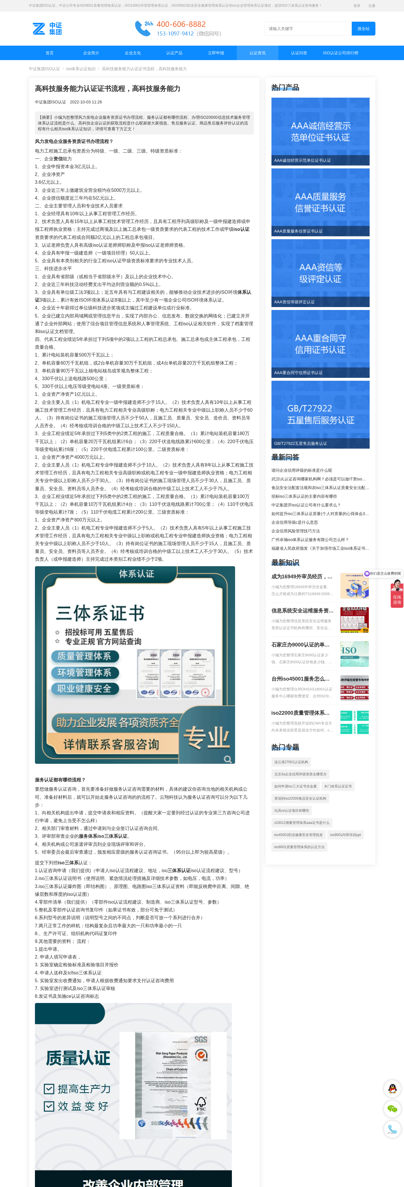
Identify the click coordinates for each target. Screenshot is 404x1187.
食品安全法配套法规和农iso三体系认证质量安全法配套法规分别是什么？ (336, 487)
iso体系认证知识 (81, 68)
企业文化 (133, 53)
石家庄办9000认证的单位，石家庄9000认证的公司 (300, 645)
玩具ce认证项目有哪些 (291, 811)
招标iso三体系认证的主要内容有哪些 (304, 496)
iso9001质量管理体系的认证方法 (299, 847)
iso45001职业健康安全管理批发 (298, 835)
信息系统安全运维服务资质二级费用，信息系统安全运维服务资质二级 (302, 611)
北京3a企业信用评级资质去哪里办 (300, 774)
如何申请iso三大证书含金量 (295, 786)
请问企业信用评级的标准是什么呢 (301, 470)
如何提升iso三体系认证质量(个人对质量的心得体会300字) (323, 513)
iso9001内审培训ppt (345, 835)
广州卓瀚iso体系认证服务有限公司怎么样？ (310, 539)
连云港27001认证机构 (291, 762)
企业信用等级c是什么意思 (294, 522)
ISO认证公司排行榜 (340, 53)
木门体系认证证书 (338, 786)
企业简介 (91, 53)
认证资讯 (258, 53)
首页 (50, 53)
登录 (356, 6)
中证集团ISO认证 (44, 68)
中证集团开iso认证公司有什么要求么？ (306, 505)
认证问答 (299, 53)
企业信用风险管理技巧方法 (295, 531)
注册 (371, 6)
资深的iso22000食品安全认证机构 (300, 798)
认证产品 (174, 53)
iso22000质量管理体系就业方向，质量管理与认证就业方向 (302, 713)
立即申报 (216, 53)
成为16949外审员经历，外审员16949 (302, 577)
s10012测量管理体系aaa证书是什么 (301, 823)
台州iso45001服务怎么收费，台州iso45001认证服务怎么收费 (300, 679)
